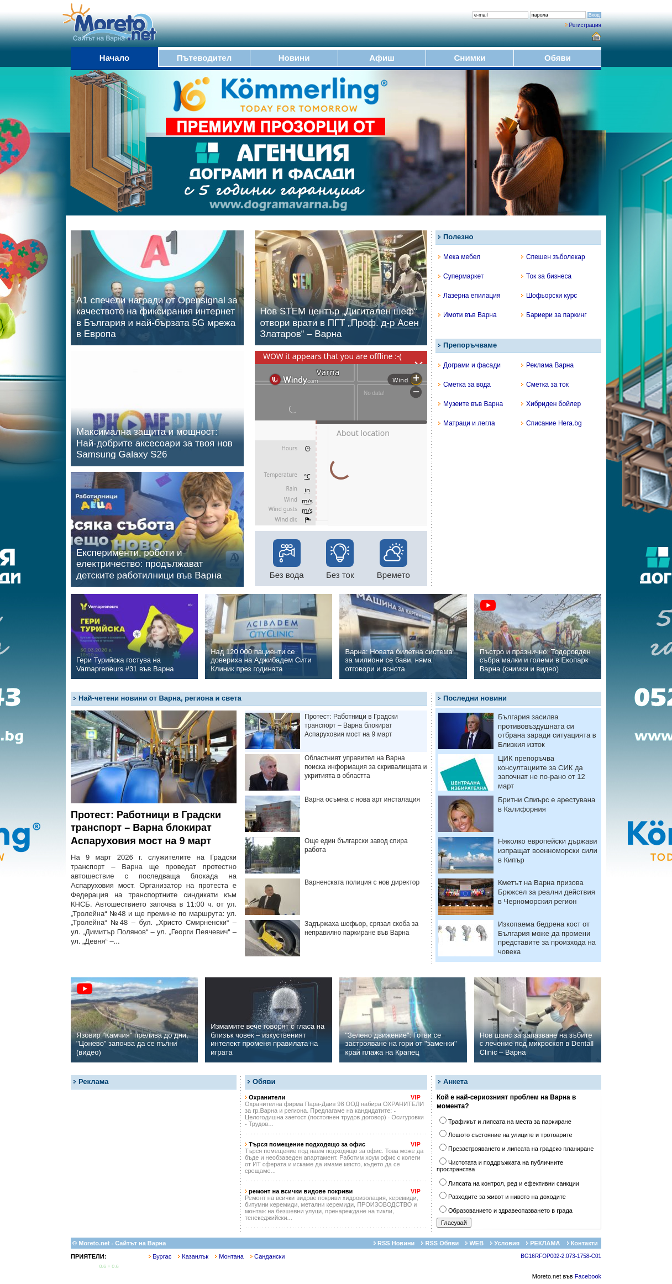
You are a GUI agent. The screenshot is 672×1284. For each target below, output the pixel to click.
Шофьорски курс (549, 295)
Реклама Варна (547, 365)
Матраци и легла (466, 423)
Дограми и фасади (469, 365)
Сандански (267, 1256)
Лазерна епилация (469, 295)
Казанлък (193, 1256)
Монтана (229, 1256)
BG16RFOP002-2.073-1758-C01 (561, 1256)
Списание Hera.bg (551, 423)
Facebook (588, 1276)
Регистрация (585, 25)
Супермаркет (461, 276)
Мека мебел (459, 257)
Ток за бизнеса (546, 276)
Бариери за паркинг (554, 315)
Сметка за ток (545, 384)
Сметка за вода (464, 384)
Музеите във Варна (470, 404)
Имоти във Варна (467, 315)
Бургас (160, 1256)
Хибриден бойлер (551, 404)
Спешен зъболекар (553, 257)
